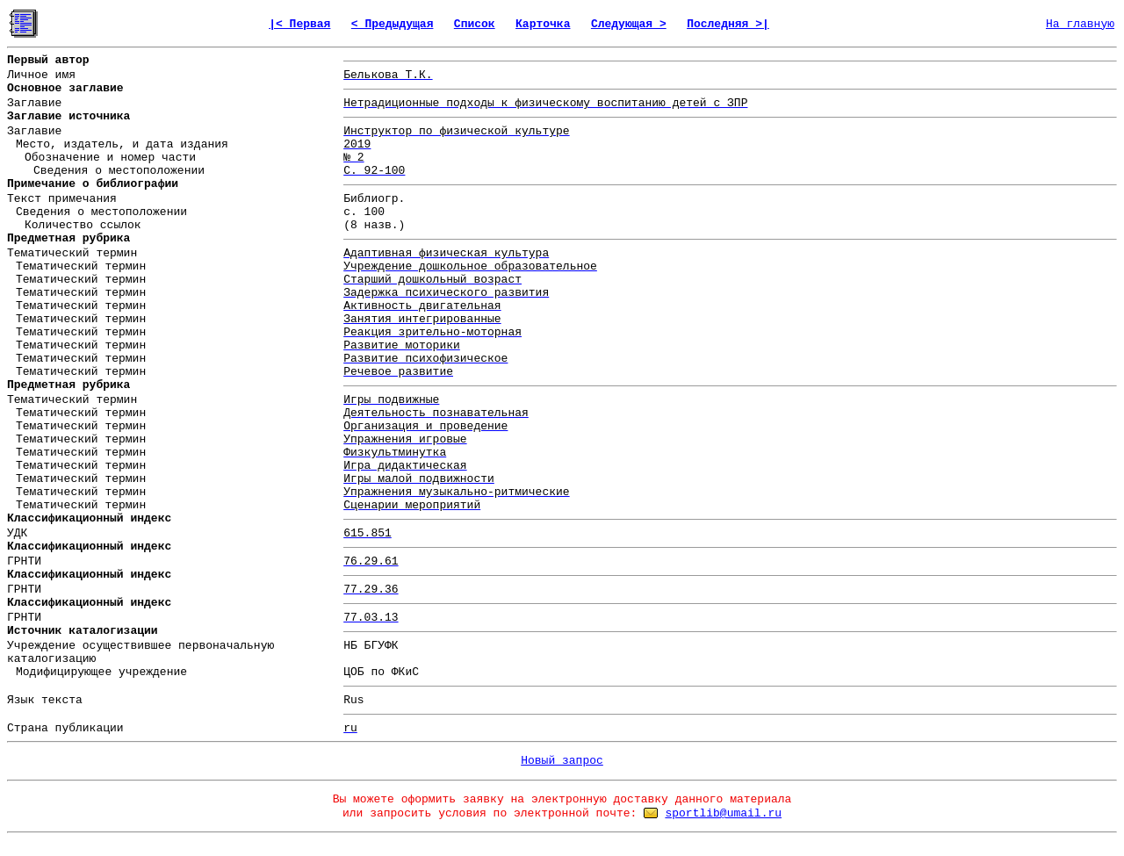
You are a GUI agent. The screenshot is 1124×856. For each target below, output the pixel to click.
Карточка (542, 24)
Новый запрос (562, 760)
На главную (1080, 24)
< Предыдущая (392, 24)
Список (474, 24)
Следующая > (628, 24)
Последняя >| (728, 24)
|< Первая (299, 24)
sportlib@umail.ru (723, 813)
